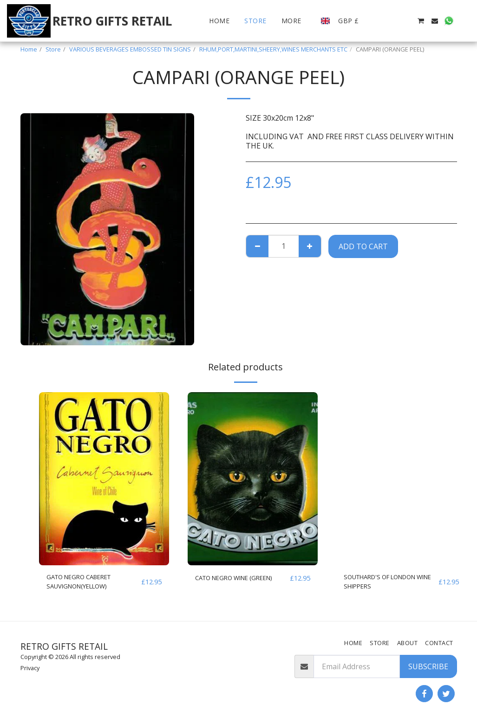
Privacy (29, 668)
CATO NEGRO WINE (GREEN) (229, 584)
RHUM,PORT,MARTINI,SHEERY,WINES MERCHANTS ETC (273, 49)
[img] (104, 478)
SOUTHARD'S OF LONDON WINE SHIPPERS (389, 584)
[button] (378, 21)
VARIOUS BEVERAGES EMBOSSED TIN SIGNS (130, 49)
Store (53, 49)
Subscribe (428, 666)
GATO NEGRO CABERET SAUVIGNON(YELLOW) (87, 584)
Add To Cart (363, 246)
